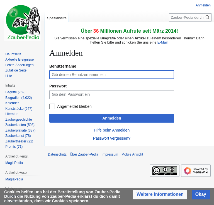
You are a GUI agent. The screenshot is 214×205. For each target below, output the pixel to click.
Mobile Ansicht (132, 154)
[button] (160, 194)
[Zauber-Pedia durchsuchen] (190, 17)
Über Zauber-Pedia (84, 154)
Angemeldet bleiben (74, 106)
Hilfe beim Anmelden (112, 130)
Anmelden (111, 118)
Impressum (110, 154)
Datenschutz (57, 154)
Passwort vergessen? (111, 138)
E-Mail (162, 42)
